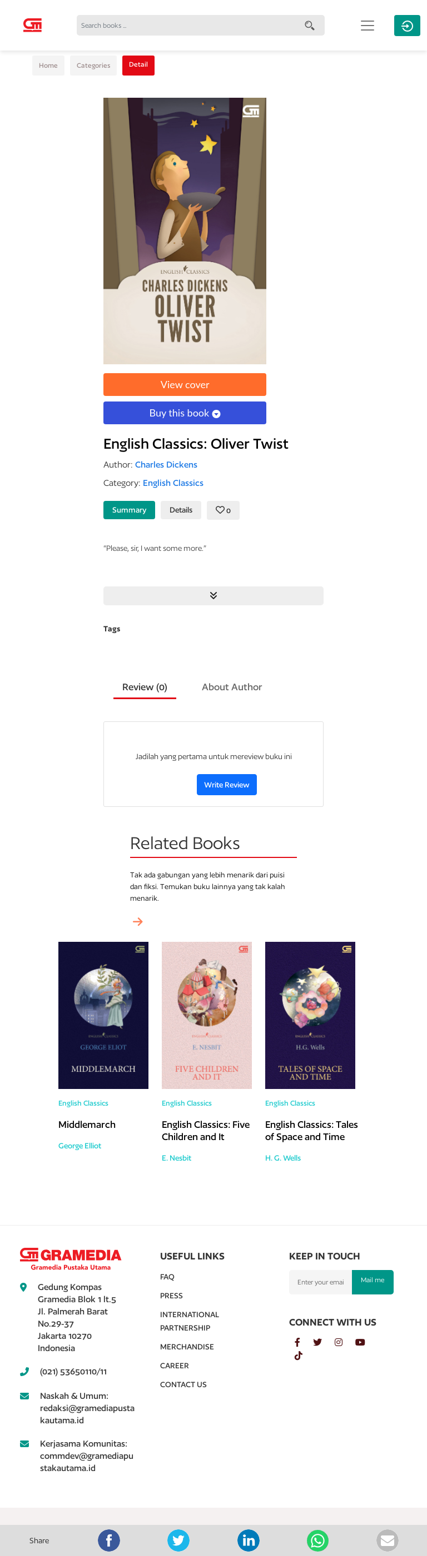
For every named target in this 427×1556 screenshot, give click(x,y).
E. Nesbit (176, 1157)
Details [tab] (181, 509)
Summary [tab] (129, 509)
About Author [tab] (232, 686)
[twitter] (324, 1342)
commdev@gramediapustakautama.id (86, 1461)
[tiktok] (304, 1356)
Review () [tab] (144, 686)
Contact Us (183, 1384)
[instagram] (345, 1342)
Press (171, 1295)
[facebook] (304, 1342)
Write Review (227, 784)
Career (174, 1365)
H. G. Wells (283, 1157)
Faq (167, 1276)
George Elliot (79, 1145)
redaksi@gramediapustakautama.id (87, 1414)
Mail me (372, 1280)
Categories (93, 65)
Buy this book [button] (184, 412)
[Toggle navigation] (367, 25)
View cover (185, 384)
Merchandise (187, 1346)
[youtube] (365, 1342)
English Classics (83, 1103)
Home (48, 65)
